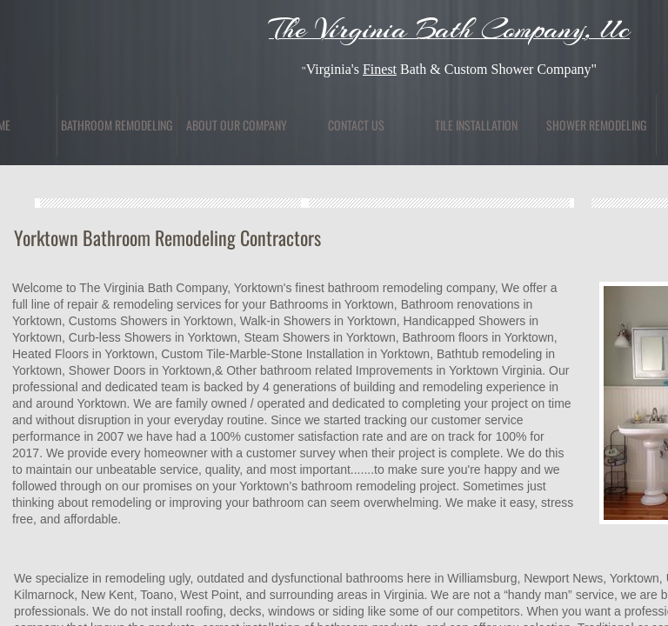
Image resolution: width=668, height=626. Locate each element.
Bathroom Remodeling (116, 125)
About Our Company (236, 125)
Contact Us (356, 125)
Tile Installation (476, 125)
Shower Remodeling (596, 125)
